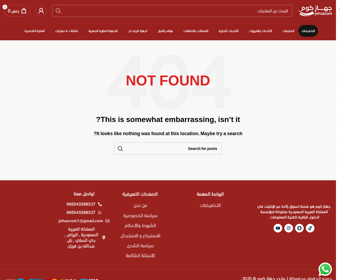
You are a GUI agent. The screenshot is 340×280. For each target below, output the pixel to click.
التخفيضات (210, 205)
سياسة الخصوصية (140, 215)
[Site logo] (315, 10)
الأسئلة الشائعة (140, 255)
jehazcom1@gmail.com (81, 220)
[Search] (172, 11)
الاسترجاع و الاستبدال (140, 235)
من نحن (140, 205)
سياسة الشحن (140, 245)
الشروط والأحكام (140, 225)
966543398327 (80, 204)
